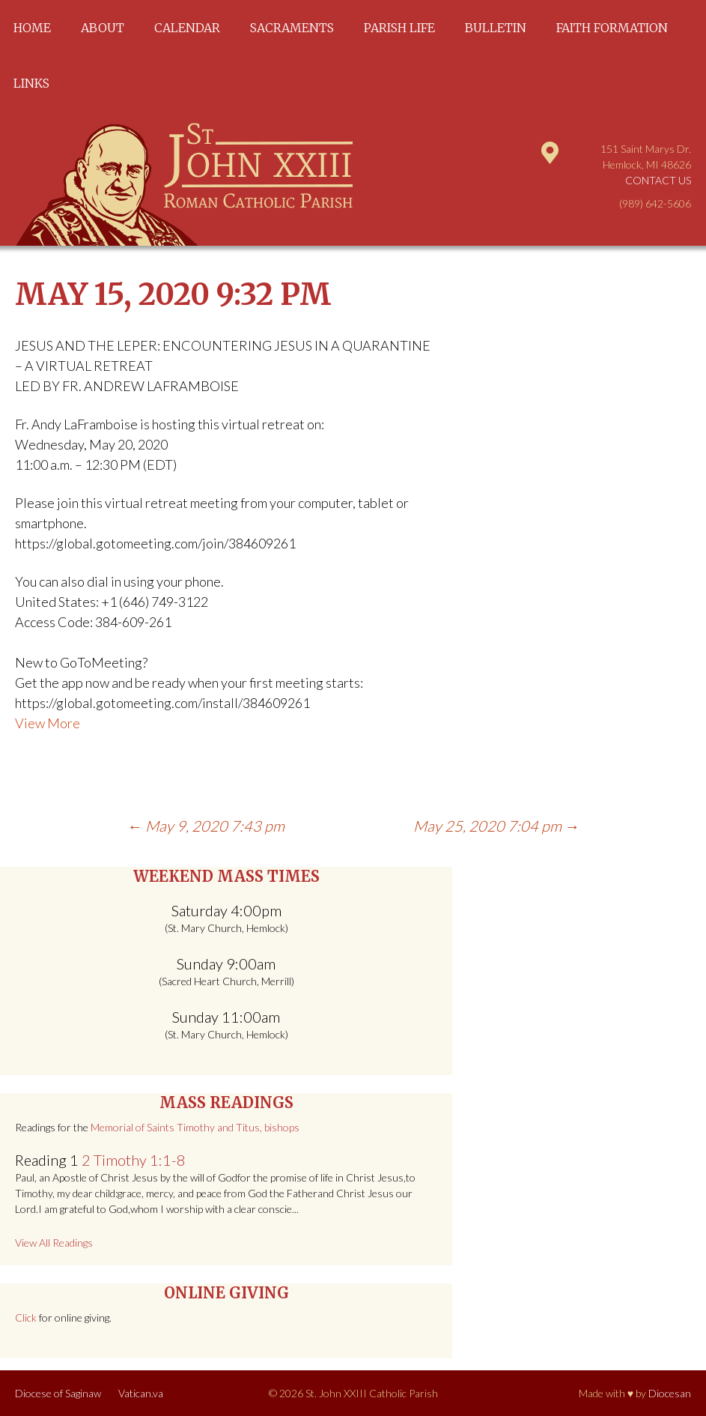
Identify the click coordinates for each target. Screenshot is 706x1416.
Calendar (187, 27)
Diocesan (669, 1393)
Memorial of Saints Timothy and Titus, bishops (195, 1127)
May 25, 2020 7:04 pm (496, 826)
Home (32, 27)
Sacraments (292, 27)
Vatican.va (140, 1393)
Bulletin (495, 27)
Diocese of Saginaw (58, 1393)
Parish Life (399, 27)
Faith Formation (612, 27)
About (102, 27)
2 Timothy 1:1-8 (134, 1160)
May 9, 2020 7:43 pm (205, 826)
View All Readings (54, 1242)
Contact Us (658, 180)
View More (47, 723)
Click (26, 1317)
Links (31, 83)
